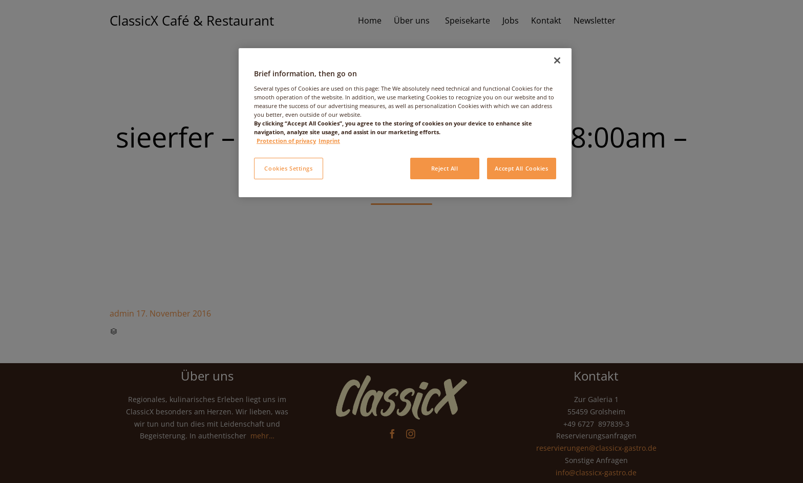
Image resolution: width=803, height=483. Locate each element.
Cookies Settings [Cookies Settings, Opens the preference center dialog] (288, 168)
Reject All (444, 168)
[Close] (557, 60)
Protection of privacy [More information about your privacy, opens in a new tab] (286, 140)
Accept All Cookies (521, 168)
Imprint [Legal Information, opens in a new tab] (329, 140)
